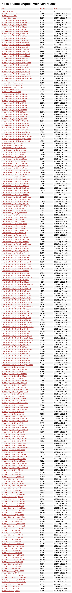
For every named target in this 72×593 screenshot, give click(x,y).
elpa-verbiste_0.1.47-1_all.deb (12, 143)
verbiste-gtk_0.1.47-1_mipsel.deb (13, 445)
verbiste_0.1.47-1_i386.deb (11, 573)
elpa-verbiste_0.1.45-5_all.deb (12, 145)
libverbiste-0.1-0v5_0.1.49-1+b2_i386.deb (16, 356)
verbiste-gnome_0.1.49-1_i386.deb (14, 29)
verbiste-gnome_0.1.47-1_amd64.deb (14, 103)
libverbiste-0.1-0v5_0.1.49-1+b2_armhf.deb (16, 264)
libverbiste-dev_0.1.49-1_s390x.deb (14, 157)
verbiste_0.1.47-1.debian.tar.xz (12, 85)
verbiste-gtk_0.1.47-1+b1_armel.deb (14, 409)
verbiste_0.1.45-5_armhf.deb (12, 532)
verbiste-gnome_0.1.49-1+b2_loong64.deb (16, 42)
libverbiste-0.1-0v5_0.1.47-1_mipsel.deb (15, 315)
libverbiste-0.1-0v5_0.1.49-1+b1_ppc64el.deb (17, 340)
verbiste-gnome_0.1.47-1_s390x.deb (14, 119)
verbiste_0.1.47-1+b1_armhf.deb (13, 544)
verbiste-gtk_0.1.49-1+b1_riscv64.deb (15, 403)
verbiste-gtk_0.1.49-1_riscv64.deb (13, 396)
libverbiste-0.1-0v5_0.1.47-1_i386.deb (15, 358)
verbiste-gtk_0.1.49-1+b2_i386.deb (14, 454)
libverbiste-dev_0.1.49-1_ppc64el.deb (14, 163)
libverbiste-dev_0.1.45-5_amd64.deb (14, 213)
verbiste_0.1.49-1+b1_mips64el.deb (14, 526)
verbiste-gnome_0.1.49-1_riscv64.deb (15, 36)
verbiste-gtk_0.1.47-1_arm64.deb (13, 425)
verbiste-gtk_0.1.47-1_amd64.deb (13, 461)
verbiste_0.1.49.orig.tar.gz (11, 591)
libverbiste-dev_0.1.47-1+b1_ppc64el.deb (16, 255)
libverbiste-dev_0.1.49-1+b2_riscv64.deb (16, 179)
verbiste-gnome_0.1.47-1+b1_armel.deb (15, 134)
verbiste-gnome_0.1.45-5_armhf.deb (14, 94)
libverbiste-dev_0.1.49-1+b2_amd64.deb (15, 201)
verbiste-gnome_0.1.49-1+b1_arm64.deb (16, 45)
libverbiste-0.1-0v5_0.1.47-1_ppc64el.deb (16, 360)
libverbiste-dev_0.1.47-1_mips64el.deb (15, 230)
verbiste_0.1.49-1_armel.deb (11, 474)
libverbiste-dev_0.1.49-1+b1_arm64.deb (15, 190)
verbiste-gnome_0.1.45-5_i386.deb (14, 101)
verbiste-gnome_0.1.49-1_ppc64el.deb (15, 34)
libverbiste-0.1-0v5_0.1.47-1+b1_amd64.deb (17, 349)
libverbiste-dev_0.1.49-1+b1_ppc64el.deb (16, 199)
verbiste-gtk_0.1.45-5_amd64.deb (13, 450)
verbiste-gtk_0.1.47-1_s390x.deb (13, 432)
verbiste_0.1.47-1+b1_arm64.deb (13, 559)
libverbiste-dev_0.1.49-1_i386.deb (13, 154)
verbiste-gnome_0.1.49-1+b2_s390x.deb (16, 67)
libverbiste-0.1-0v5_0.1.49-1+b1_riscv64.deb (17, 302)
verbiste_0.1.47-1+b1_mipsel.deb (13, 579)
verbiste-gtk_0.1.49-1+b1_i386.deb (14, 459)
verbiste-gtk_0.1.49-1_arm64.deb (13, 378)
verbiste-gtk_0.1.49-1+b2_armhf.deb (14, 374)
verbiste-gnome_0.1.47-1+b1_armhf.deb (15, 127)
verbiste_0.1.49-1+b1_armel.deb (13, 479)
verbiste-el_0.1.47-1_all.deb (11, 92)
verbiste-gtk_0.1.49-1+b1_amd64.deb (14, 438)
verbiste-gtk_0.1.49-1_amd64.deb (13, 436)
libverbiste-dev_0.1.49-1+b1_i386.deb (15, 170)
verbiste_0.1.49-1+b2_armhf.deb (13, 483)
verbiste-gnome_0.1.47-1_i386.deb (14, 112)
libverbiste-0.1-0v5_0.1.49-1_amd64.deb (15, 329)
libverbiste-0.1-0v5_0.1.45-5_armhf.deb (15, 271)
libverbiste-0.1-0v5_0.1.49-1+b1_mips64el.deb (18, 284)
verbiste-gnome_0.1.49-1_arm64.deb (14, 22)
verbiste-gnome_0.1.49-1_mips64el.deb (15, 31)
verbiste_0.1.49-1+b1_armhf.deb (13, 477)
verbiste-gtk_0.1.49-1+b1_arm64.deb (14, 383)
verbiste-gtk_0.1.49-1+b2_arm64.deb (14, 380)
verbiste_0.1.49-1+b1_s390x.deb (13, 506)
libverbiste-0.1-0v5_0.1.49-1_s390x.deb (15, 286)
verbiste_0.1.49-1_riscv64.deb (12, 488)
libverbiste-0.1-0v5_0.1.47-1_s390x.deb (15, 309)
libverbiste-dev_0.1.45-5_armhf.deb (14, 215)
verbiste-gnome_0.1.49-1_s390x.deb (14, 38)
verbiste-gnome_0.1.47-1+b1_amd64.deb (16, 141)
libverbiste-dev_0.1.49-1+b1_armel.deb (15, 183)
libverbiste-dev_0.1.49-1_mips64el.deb (15, 166)
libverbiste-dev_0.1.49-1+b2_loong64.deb (16, 172)
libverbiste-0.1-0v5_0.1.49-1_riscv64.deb (16, 291)
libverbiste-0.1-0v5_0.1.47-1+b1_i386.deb (16, 362)
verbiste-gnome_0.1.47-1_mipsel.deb (14, 116)
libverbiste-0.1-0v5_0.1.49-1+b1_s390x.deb (16, 293)
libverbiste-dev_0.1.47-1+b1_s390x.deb (15, 246)
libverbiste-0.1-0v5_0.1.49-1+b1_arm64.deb (17, 277)
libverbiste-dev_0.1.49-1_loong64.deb (15, 168)
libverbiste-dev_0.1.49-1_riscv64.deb (14, 152)
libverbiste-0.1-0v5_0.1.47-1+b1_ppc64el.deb (17, 365)
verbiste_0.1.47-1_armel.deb (11, 539)
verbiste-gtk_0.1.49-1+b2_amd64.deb (14, 441)
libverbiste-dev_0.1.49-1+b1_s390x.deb (15, 174)
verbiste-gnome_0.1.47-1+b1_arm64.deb (16, 132)
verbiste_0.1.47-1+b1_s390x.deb (13, 555)
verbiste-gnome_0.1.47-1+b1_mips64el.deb (17, 136)
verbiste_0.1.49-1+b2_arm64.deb (13, 499)
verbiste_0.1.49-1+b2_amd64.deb (13, 528)
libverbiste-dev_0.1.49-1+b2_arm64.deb (15, 186)
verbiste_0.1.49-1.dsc (9, 13)
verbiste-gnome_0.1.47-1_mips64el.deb (15, 114)
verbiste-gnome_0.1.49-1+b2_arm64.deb (16, 56)
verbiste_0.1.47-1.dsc (9, 18)
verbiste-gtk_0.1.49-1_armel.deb (13, 367)
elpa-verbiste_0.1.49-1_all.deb (12, 87)
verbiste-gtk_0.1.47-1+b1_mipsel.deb (14, 456)
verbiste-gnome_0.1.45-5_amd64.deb (14, 96)
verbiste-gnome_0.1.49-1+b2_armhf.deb (15, 65)
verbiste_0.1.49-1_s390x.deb (12, 492)
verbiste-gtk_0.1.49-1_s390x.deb (13, 394)
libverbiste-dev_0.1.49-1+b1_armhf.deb (15, 192)
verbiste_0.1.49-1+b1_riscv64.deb (13, 494)
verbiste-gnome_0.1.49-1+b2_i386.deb (15, 58)
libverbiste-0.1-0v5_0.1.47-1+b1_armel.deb (16, 289)
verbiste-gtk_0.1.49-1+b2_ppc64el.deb (15, 430)
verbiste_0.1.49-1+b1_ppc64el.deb (14, 517)
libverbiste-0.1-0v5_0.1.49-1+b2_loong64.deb (17, 306)
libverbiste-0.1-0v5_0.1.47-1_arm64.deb (15, 311)
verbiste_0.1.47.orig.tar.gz (11, 588)
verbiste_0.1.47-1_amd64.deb (12, 564)
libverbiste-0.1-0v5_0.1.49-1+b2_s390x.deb (16, 298)
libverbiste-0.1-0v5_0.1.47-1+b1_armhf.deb (16, 295)
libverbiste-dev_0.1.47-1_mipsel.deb (14, 217)
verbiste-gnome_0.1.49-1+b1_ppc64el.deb (16, 63)
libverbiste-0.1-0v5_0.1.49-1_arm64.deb (15, 273)
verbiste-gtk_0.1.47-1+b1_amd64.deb (14, 463)
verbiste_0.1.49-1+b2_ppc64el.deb (14, 519)
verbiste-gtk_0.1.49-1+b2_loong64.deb (15, 392)
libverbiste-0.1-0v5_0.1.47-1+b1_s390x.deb (16, 320)
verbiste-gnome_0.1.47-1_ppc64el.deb (15, 121)
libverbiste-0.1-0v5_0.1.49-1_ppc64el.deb (16, 331)
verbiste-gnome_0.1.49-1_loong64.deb (15, 40)
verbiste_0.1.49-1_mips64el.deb (13, 515)
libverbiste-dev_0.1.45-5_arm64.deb (14, 210)
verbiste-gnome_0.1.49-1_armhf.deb (14, 27)
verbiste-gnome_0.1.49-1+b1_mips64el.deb (17, 78)
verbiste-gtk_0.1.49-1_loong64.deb (14, 387)
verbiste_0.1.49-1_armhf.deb (12, 472)
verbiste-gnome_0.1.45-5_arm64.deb (14, 98)
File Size (43, 9)
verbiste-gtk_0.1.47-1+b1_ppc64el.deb (15, 468)
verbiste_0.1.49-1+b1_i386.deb (12, 535)
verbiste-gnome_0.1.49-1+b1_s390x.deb (16, 49)
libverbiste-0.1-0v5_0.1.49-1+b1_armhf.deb (16, 266)
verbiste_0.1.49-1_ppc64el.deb (12, 512)
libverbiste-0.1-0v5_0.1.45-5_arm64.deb (15, 304)
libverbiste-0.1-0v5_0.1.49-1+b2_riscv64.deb (17, 313)
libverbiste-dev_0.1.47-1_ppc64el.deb (14, 235)
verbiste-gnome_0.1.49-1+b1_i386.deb (15, 60)
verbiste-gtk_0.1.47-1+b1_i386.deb (14, 485)
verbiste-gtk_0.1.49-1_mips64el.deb (14, 385)
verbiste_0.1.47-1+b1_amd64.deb (13, 575)
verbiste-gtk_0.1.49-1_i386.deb (12, 452)
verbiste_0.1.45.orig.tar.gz (11, 586)
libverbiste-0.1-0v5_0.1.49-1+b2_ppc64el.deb (17, 338)
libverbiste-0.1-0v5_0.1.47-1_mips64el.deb (16, 318)
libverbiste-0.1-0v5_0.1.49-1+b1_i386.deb (16, 351)
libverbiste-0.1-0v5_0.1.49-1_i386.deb (15, 347)
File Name (5, 9)
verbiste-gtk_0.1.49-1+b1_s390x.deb (14, 398)
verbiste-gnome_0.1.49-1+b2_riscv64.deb (16, 74)
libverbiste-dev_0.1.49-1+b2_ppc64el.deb (16, 206)
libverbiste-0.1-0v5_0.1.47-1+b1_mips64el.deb (18, 327)
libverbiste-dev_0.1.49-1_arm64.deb (14, 148)
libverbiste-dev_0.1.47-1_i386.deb (13, 219)
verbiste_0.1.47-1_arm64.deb (12, 553)
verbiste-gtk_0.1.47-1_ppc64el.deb (13, 465)
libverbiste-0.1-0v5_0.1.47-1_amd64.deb (15, 345)
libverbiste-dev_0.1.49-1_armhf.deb (14, 161)
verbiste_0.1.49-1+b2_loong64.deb (14, 508)
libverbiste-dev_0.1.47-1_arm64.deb (14, 226)
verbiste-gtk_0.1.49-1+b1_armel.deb (14, 369)
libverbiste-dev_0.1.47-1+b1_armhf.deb (15, 242)
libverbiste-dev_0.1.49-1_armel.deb (14, 150)
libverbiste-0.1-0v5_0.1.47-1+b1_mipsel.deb (17, 324)
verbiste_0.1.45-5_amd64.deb (12, 557)
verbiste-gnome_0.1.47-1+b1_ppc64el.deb (16, 139)
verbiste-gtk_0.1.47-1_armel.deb (13, 405)
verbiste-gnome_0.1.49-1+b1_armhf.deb (15, 47)
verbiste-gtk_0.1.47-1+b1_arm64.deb (14, 427)
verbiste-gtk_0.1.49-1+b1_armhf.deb (14, 376)
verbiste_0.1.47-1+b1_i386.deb (12, 584)
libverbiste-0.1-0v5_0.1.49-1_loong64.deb (16, 300)
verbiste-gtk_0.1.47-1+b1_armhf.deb (14, 418)
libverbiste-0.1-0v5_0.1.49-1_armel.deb (15, 257)
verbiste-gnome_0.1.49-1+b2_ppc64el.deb (16, 76)
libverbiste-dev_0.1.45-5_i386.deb (13, 208)
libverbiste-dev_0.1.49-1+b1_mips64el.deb (16, 197)
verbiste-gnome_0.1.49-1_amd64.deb (14, 20)
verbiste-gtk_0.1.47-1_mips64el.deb (14, 443)
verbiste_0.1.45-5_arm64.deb (12, 550)
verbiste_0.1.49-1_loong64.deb (12, 497)
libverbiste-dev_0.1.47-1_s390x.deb (14, 233)
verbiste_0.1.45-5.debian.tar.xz (12, 83)
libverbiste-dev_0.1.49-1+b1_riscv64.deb (16, 188)
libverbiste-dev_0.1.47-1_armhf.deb (14, 228)
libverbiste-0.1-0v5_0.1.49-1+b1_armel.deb (16, 262)
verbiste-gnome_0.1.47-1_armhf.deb (14, 110)
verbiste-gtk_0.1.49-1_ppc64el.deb (13, 416)
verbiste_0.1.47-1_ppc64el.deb (12, 562)
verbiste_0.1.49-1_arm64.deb (12, 490)
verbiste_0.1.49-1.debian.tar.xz (12, 80)
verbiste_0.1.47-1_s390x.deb (12, 548)
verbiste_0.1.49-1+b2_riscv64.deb (13, 503)
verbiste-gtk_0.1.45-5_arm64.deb (13, 423)
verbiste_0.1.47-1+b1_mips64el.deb (14, 582)
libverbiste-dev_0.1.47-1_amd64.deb (14, 224)
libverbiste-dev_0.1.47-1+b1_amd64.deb (15, 251)
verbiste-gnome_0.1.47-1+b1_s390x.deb (16, 123)
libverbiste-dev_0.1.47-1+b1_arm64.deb (15, 253)
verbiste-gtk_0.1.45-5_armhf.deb (13, 412)
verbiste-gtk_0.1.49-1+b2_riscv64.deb (15, 389)
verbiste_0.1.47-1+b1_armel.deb (13, 546)
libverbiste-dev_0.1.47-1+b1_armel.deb (15, 248)
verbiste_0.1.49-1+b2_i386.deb (12, 537)
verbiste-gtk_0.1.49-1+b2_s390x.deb (14, 400)
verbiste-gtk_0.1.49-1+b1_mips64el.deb (15, 407)
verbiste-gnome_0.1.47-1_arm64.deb (14, 105)
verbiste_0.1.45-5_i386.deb (11, 568)
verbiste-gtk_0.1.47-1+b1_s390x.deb (14, 434)
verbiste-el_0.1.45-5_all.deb (11, 89)
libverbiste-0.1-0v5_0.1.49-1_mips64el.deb (16, 275)
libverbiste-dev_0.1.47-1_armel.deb (14, 221)
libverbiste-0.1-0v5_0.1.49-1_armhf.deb (15, 259)
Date (56, 9)
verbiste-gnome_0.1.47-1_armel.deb (14, 107)
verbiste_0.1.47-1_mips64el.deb (13, 571)
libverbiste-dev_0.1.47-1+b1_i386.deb (15, 237)
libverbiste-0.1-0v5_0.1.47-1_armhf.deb (15, 282)
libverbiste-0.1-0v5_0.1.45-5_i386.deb (15, 353)
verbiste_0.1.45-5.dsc (9, 16)
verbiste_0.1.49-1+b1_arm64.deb (13, 501)
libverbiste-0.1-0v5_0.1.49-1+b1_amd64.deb (17, 336)
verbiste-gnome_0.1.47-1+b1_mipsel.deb (16, 125)
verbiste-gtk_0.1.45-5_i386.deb (12, 470)
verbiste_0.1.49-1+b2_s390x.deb (13, 510)
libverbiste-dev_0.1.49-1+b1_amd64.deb (15, 204)
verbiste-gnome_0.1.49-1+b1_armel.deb (15, 51)
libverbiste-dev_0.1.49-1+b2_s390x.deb (15, 181)
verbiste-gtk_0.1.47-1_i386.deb (12, 481)
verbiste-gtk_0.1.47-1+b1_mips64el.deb (15, 447)
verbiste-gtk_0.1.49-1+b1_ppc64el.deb (15, 421)
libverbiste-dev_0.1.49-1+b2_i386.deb (15, 177)
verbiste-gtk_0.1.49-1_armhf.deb (13, 371)
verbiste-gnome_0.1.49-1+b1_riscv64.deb (16, 69)
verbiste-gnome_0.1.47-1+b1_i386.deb (15, 130)
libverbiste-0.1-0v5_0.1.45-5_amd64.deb (15, 333)
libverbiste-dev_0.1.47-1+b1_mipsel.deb (15, 239)
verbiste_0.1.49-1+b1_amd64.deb (13, 524)
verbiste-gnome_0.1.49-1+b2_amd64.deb (16, 72)
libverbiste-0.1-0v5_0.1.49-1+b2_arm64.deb (17, 268)
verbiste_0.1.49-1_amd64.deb (12, 521)
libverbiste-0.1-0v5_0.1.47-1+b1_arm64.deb (17, 322)
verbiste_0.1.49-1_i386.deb (11, 530)
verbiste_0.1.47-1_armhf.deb (12, 541)
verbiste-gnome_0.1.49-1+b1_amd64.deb (16, 54)
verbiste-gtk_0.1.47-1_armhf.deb (13, 414)
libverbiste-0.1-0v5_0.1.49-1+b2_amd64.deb (17, 342)
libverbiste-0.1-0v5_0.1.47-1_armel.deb (15, 280)
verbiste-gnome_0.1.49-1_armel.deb (14, 25)
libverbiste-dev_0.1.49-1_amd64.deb (14, 159)
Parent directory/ (7, 11)
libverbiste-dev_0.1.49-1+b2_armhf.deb (15, 195)
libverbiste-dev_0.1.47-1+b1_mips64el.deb (16, 244)
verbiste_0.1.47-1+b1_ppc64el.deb (14, 577)
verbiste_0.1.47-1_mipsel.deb (12, 566)
